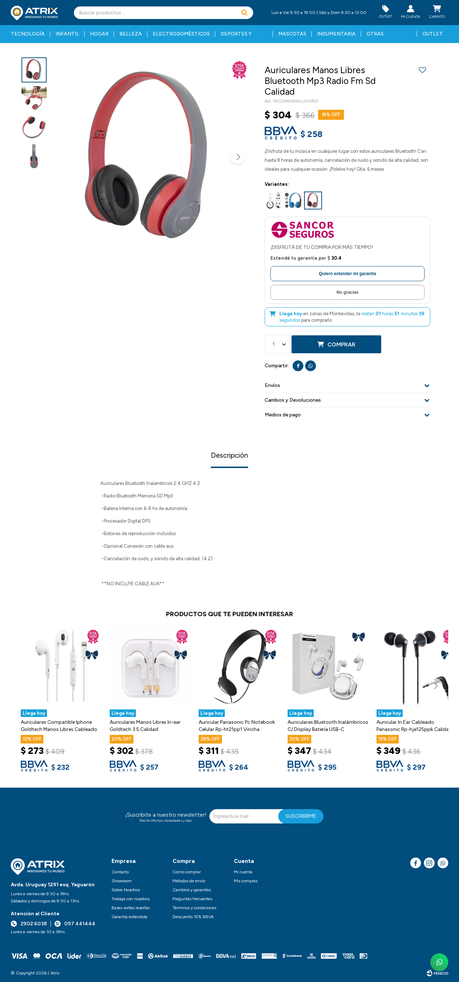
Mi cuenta (243, 871)
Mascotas (292, 34)
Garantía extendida (129, 916)
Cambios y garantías (191, 889)
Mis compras (245, 880)
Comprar (341, 344)
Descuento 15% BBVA (193, 916)
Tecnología (28, 34)
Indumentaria (336, 34)
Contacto (120, 871)
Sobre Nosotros (126, 889)
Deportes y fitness (236, 37)
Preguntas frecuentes (192, 898)
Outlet (432, 34)
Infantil (67, 34)
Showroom (122, 880)
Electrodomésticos (181, 34)
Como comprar (186, 871)
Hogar (99, 34)
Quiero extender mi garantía (347, 273)
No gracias (347, 292)
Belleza (130, 34)
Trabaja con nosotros (131, 898)
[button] (244, 12)
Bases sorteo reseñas (131, 907)
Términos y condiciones (194, 907)
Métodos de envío (188, 880)
